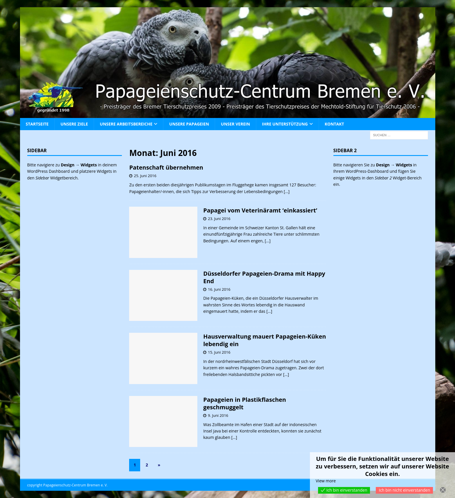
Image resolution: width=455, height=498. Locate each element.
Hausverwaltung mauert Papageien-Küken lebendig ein (264, 340)
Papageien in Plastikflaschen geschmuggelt (244, 403)
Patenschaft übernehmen (166, 167)
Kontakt (334, 124)
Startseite (37, 124)
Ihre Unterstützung (285, 124)
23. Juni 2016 (219, 218)
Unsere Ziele (74, 124)
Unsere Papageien (189, 124)
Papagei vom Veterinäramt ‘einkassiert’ (260, 210)
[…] (287, 191)
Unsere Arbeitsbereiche (126, 124)
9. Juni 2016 (218, 415)
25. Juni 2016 (145, 175)
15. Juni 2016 (219, 352)
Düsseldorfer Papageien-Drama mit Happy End (264, 277)
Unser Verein (235, 124)
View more (326, 481)
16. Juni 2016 (219, 289)
